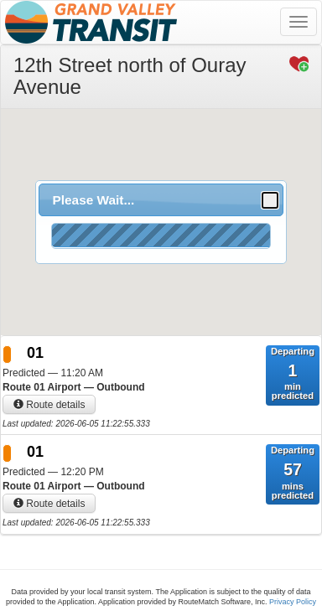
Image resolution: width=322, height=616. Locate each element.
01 (35, 352)
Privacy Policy (292, 602)
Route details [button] (49, 405)
